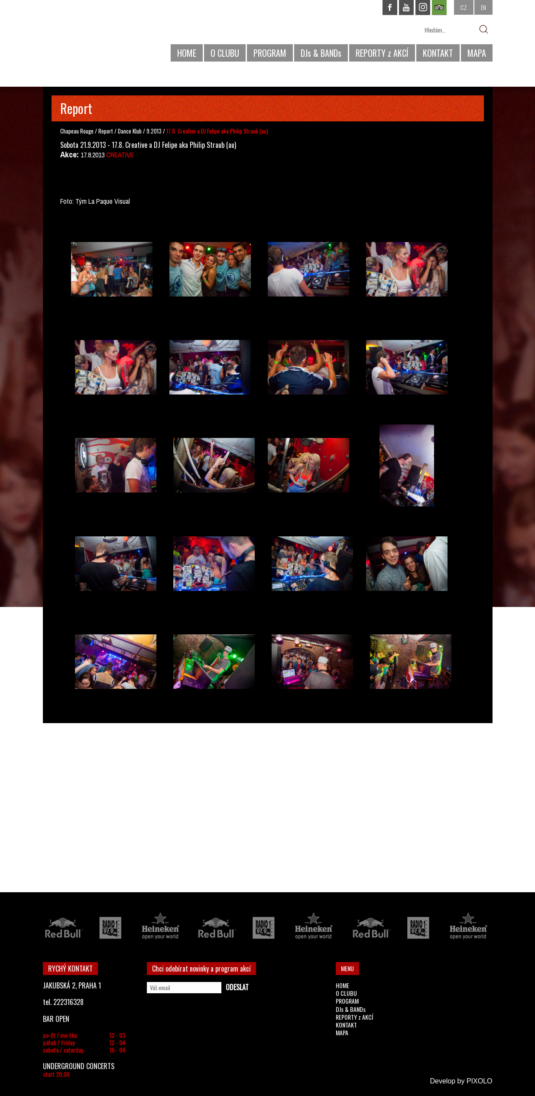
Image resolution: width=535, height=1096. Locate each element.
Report (105, 131)
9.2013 (154, 131)
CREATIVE (120, 155)
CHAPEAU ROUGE (90, 34)
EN (483, 7)
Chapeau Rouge (77, 131)
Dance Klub (130, 131)
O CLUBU (225, 52)
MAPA (476, 52)
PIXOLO (480, 1081)
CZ (463, 7)
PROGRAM (269, 52)
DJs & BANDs (321, 52)
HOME (186, 52)
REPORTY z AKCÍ (382, 52)
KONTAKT (438, 52)
